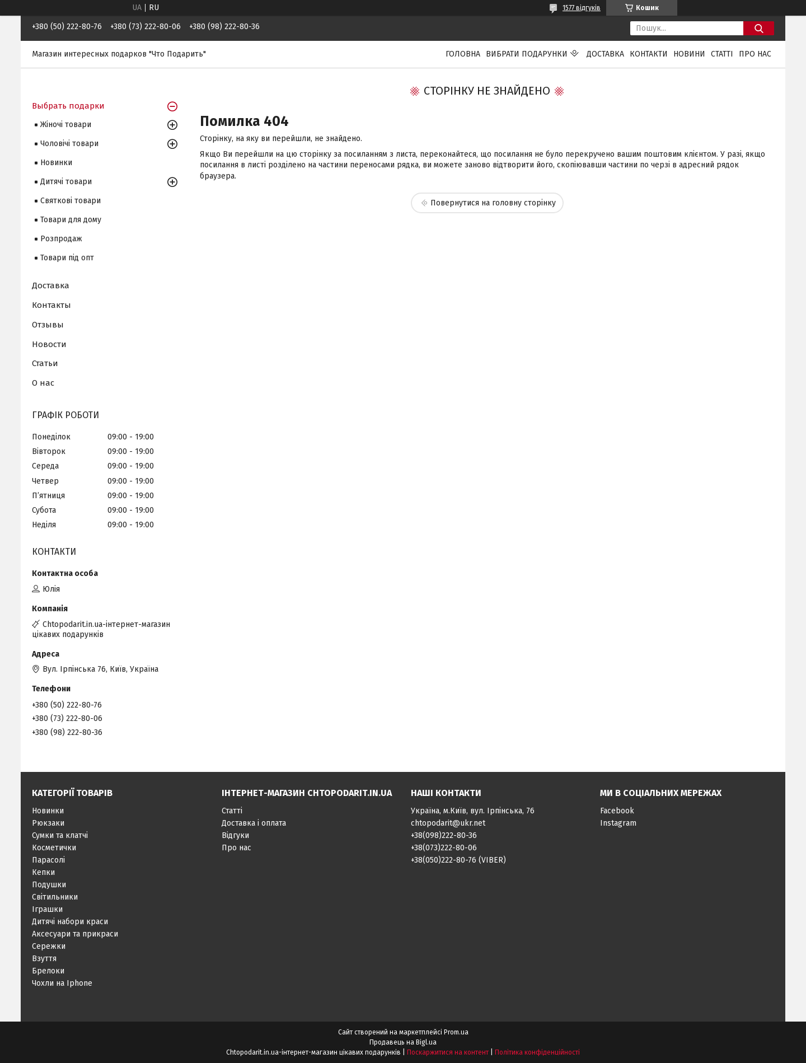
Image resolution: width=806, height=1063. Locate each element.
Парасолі (48, 860)
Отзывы (48, 325)
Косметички (54, 848)
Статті (722, 54)
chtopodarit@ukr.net (448, 823)
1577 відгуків (582, 8)
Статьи (45, 363)
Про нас (755, 54)
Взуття (44, 958)
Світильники (55, 897)
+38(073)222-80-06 (444, 848)
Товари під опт (67, 258)
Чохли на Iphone (62, 983)
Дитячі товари (66, 181)
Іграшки (47, 909)
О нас (43, 383)
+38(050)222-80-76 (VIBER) (458, 860)
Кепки (43, 872)
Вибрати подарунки (527, 54)
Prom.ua (456, 1032)
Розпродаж (61, 238)
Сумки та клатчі (60, 835)
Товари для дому (70, 219)
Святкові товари (70, 200)
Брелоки (48, 971)
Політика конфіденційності (537, 1052)
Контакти (649, 54)
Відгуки (235, 835)
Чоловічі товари (69, 143)
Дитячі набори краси (70, 921)
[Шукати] (758, 28)
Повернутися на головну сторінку (493, 203)
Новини (689, 54)
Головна (463, 54)
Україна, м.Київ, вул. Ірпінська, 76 (473, 811)
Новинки (56, 162)
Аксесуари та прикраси (75, 934)
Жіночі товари (65, 124)
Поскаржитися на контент (448, 1052)
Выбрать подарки (68, 106)
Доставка (605, 54)
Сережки (48, 946)
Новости (49, 344)
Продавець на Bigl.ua (403, 1042)
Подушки (49, 884)
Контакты (51, 305)
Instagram (618, 823)
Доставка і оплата (254, 823)
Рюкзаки (48, 823)
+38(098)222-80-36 (444, 835)
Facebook (617, 811)
